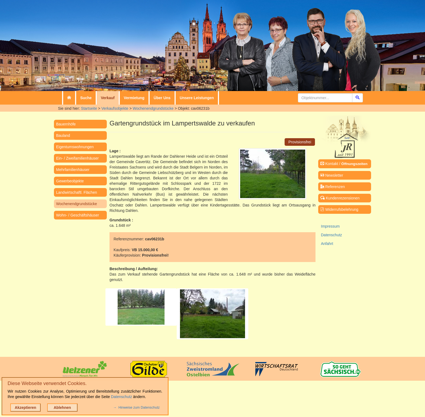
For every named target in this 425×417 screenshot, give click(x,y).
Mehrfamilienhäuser (72, 169)
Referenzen (332, 187)
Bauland (63, 135)
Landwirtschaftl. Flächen (76, 192)
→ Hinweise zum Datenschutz (136, 407)
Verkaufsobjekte (114, 108)
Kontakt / (344, 163)
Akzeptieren (25, 407)
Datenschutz (331, 235)
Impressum (330, 226)
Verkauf (108, 98)
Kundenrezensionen (339, 198)
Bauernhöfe (66, 124)
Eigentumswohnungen (75, 147)
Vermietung (134, 98)
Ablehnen (62, 407)
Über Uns (162, 98)
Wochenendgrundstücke (153, 108)
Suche (86, 98)
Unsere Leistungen (197, 98)
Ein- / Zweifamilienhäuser (77, 158)
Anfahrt (327, 243)
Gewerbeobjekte (70, 181)
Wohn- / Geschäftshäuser (77, 215)
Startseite (89, 108)
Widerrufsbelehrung (339, 209)
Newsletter (331, 175)
